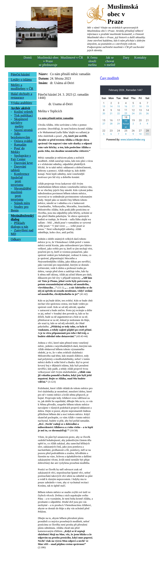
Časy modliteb (109, 78)
